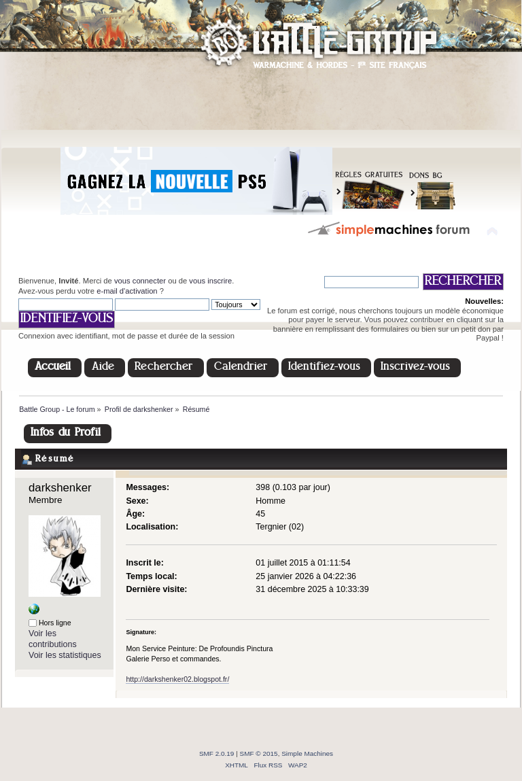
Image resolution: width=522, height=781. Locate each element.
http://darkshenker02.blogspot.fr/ (177, 679)
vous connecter (140, 281)
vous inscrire (210, 281)
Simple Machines (307, 753)
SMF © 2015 (259, 753)
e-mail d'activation (127, 291)
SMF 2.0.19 (216, 753)
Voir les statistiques (65, 655)
